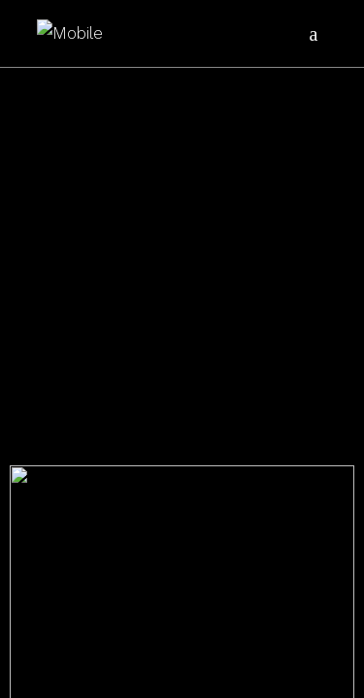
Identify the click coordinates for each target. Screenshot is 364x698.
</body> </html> (182, 349)
